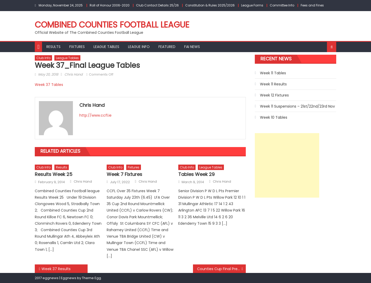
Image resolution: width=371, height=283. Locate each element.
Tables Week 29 (196, 174)
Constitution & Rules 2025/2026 (210, 5)
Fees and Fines (312, 5)
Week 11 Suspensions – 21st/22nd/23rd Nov (297, 106)
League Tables (106, 46)
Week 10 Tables (273, 117)
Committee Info (282, 5)
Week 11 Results (273, 84)
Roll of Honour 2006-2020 (110, 5)
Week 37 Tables (49, 84)
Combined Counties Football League (112, 24)
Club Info (43, 58)
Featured (166, 46)
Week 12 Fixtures (274, 95)
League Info (139, 46)
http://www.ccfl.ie (95, 115)
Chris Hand (73, 74)
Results (53, 46)
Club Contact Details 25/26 (157, 5)
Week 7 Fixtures (124, 174)
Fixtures (77, 46)
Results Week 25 (53, 174)
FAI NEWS (192, 46)
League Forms (252, 5)
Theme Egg (91, 278)
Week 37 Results (56, 268)
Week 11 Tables (273, 73)
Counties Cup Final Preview (221, 268)
